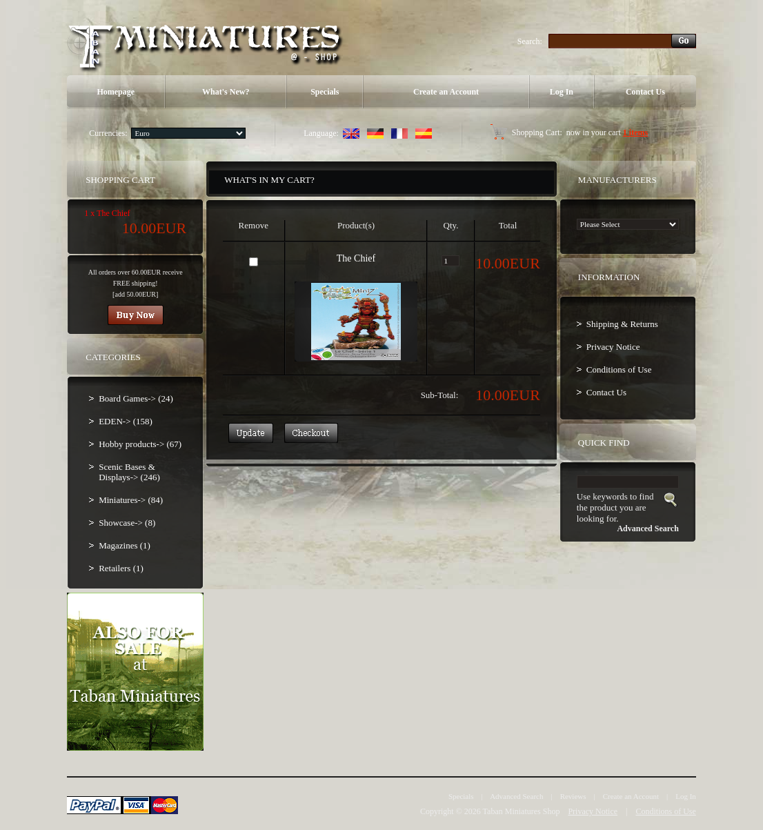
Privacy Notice (613, 347)
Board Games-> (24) (136, 398)
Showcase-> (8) (127, 522)
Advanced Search (516, 796)
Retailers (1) (121, 568)
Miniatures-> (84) (131, 500)
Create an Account (446, 92)
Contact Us (645, 92)
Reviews (573, 796)
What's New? (225, 92)
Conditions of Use (619, 369)
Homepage (116, 92)
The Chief (356, 258)
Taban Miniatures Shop (521, 811)
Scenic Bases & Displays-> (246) (129, 472)
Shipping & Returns (622, 324)
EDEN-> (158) (125, 421)
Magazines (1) (124, 545)
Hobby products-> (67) (140, 444)
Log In (561, 92)
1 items (635, 132)
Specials (324, 92)
